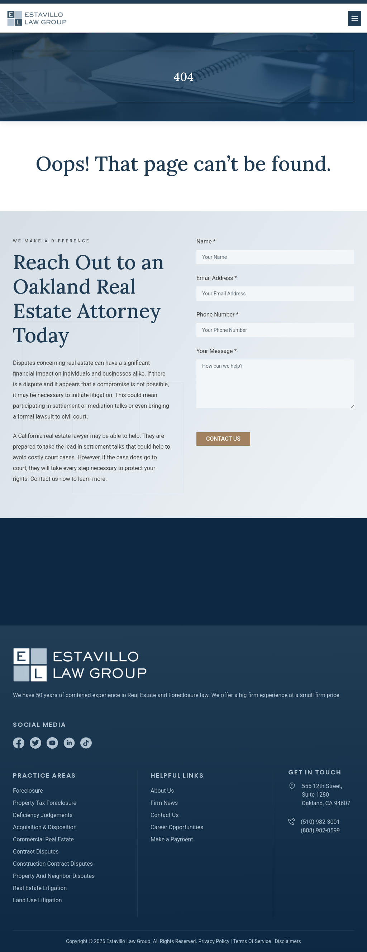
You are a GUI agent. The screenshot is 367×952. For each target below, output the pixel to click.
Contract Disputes (35, 851)
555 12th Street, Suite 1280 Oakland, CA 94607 (326, 795)
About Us (162, 790)
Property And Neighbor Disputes (54, 876)
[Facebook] (19, 746)
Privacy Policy (214, 941)
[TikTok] (86, 746)
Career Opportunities (177, 827)
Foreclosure (28, 790)
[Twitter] (36, 746)
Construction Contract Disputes (53, 863)
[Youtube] (53, 746)
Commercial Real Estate (43, 839)
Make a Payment (172, 839)
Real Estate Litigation (40, 888)
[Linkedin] (69, 746)
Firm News (164, 802)
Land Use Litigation (37, 900)
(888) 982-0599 (320, 830)
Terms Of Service (252, 941)
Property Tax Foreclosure (44, 802)
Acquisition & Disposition (45, 827)
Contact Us (165, 815)
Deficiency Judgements (42, 815)
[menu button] (354, 18)
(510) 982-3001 (320, 821)
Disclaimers (288, 941)
